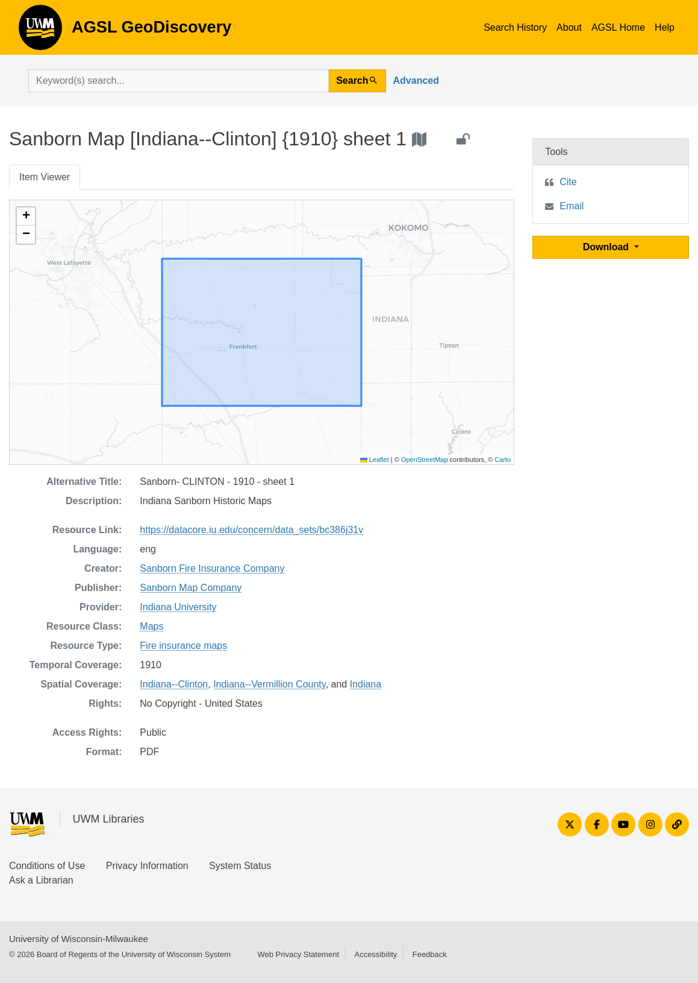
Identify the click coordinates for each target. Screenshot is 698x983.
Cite (567, 182)
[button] (26, 216)
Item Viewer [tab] (44, 177)
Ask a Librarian (41, 880)
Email (571, 206)
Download (607, 247)
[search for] (178, 80)
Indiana (366, 684)
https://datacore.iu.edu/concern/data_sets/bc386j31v (251, 530)
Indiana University (178, 607)
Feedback (430, 954)
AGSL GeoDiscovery (40, 31)
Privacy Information (147, 866)
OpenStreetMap (424, 459)
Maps (151, 626)
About (569, 27)
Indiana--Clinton (174, 684)
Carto (502, 459)
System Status (240, 866)
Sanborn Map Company (190, 588)
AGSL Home (618, 27)
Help (665, 27)
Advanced (416, 80)
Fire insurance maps (183, 645)
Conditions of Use (47, 866)
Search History (515, 27)
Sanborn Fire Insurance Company (212, 568)
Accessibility (375, 954)
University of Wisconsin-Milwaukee (78, 939)
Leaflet (374, 459)
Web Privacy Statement (298, 954)
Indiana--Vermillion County (269, 684)
